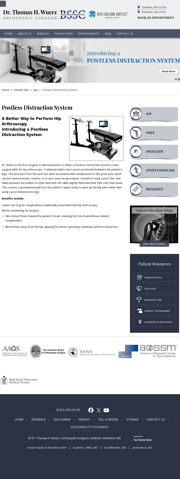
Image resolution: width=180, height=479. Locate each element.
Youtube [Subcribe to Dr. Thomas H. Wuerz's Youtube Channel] (106, 410)
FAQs (108, 33)
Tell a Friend (108, 419)
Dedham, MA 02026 (154, 7)
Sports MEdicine (160, 170)
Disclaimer (62, 419)
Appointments (88, 33)
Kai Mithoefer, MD (115, 447)
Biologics (154, 189)
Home (8, 33)
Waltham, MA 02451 (154, 12)
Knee (150, 133)
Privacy (84, 419)
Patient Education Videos (154, 210)
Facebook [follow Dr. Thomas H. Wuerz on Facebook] (91, 410)
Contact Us (125, 33)
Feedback (38, 419)
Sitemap (132, 419)
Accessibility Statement (90, 427)
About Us (24, 33)
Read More (168, 71)
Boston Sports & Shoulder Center (47, 447)
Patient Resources (154, 263)
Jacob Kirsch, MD (142, 447)
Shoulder (154, 151)
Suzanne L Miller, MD (85, 447)
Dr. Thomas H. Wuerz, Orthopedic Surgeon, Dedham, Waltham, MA (76, 438)
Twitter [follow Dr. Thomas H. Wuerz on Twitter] (99, 410)
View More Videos (154, 243)
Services (43, 33)
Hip (35, 90)
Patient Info (63, 33)
